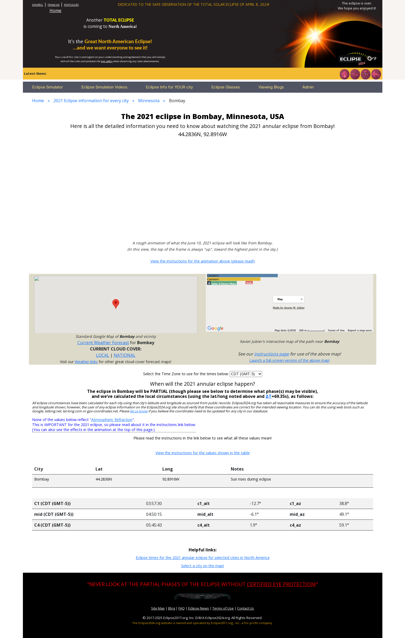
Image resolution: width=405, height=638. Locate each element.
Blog (171, 608)
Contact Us (245, 608)
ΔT (269, 396)
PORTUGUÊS (71, 5)
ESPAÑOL (37, 5)
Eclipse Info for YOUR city (169, 87)
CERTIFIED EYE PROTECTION (281, 584)
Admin (308, 87)
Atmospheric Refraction (111, 419)
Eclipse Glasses (225, 87)
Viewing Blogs (271, 87)
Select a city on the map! (202, 565)
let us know (139, 411)
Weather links (86, 361)
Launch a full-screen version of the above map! (289, 360)
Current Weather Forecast (103, 342)
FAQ (181, 608)
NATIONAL (125, 355)
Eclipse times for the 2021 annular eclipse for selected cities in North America (202, 557)
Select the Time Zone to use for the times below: (186, 373)
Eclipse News (198, 608)
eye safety (107, 61)
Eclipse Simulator (47, 87)
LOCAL (102, 355)
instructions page (271, 354)
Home (55, 10)
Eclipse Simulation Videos (104, 87)
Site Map (158, 608)
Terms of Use (223, 608)
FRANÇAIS (53, 5)
